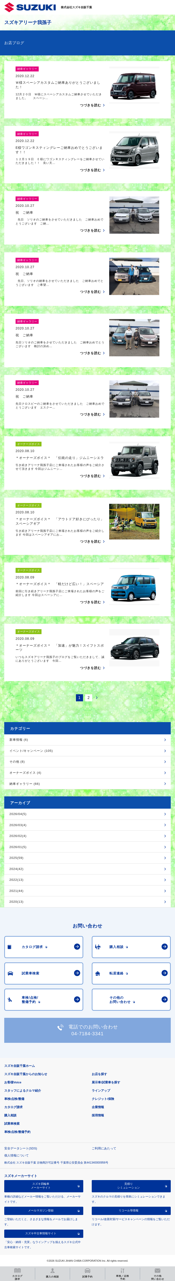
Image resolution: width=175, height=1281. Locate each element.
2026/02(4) (18, 836)
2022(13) (16, 880)
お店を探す (99, 1074)
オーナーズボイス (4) (25, 772)
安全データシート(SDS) (20, 1148)
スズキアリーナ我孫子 (27, 22)
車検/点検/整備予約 (17, 1132)
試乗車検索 (12, 1123)
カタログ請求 (13, 1107)
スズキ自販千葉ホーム (19, 1066)
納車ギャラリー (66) (24, 784)
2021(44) (16, 891)
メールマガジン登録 (41, 1210)
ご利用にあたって (104, 1148)
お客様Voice (12, 1082)
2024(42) (16, 869)
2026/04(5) (18, 814)
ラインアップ (101, 1090)
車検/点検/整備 (14, 1099)
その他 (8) (17, 761)
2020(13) (16, 901)
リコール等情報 (128, 1210)
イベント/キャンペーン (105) (31, 751)
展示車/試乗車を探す (106, 1082)
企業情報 (98, 1107)
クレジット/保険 (103, 1099)
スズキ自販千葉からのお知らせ (25, 1074)
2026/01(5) (18, 847)
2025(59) (16, 858)
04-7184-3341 (87, 1033)
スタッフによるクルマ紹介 (22, 1090)
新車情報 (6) (18, 739)
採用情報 (98, 1115)
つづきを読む (90, 105)
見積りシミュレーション (128, 1185)
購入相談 (10, 1115)
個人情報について (16, 1155)
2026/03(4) (18, 825)
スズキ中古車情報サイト (40, 1233)
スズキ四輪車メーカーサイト (41, 1185)
